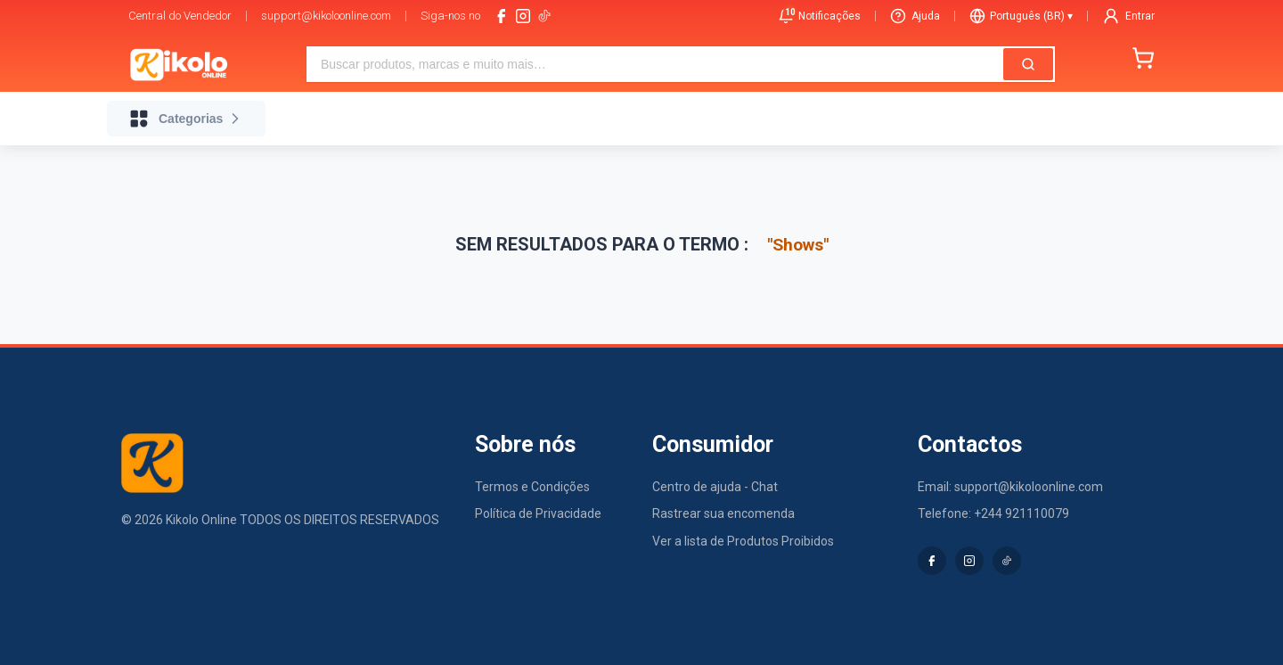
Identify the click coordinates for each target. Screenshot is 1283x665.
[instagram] (523, 16)
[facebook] (501, 16)
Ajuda (915, 16)
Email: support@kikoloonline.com (1010, 487)
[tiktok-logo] (544, 16)
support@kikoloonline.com (326, 15)
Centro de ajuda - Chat (715, 487)
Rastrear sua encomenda (723, 513)
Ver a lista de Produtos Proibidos (743, 541)
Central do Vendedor (180, 15)
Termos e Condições (532, 487)
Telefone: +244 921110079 (993, 513)
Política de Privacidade (538, 513)
